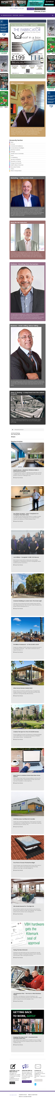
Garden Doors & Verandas (17, 153)
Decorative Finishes (15, 167)
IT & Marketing (14, 157)
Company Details (23, 1094)
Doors (12, 155)
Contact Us (38, 1080)
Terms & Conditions (32, 1094)
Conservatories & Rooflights (17, 148)
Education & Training (16, 161)
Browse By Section (7, 15)
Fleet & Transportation (16, 170)
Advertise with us (40, 9)
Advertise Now (27, 1081)
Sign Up (12, 1083)
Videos (12, 169)
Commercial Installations (17, 146)
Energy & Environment (16, 163)
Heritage (13, 151)
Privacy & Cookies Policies (25, 1096)
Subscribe (30, 9)
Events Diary (15, 15)
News (12, 142)
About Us (21, 15)
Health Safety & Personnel (17, 165)
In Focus (13, 144)
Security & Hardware (16, 159)
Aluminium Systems (15, 150)
